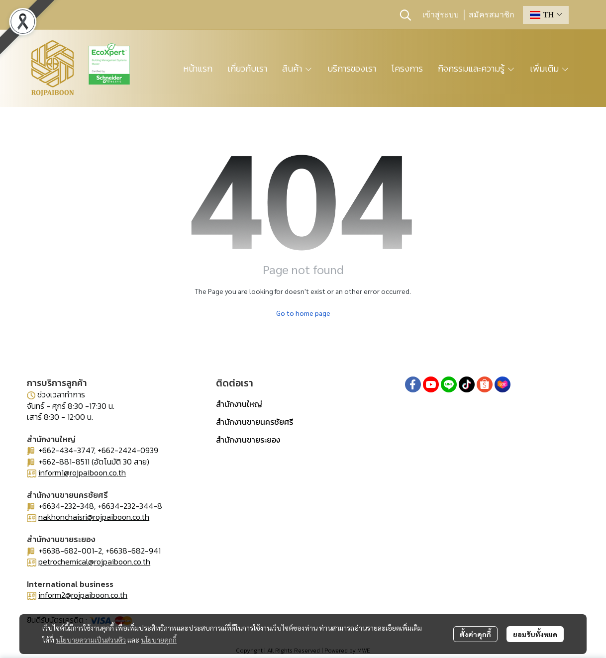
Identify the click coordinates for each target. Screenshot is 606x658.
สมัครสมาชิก (491, 15)
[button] (405, 14)
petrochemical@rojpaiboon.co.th (94, 561)
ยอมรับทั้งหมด (535, 634)
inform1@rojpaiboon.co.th (82, 472)
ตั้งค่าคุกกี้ (475, 634)
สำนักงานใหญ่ (239, 404)
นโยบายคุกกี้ (159, 639)
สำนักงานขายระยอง (248, 440)
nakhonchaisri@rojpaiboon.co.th (93, 517)
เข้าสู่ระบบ (440, 15)
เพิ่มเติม (549, 68)
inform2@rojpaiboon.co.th (82, 595)
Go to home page (303, 312)
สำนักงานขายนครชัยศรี (254, 422)
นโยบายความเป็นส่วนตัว (91, 639)
